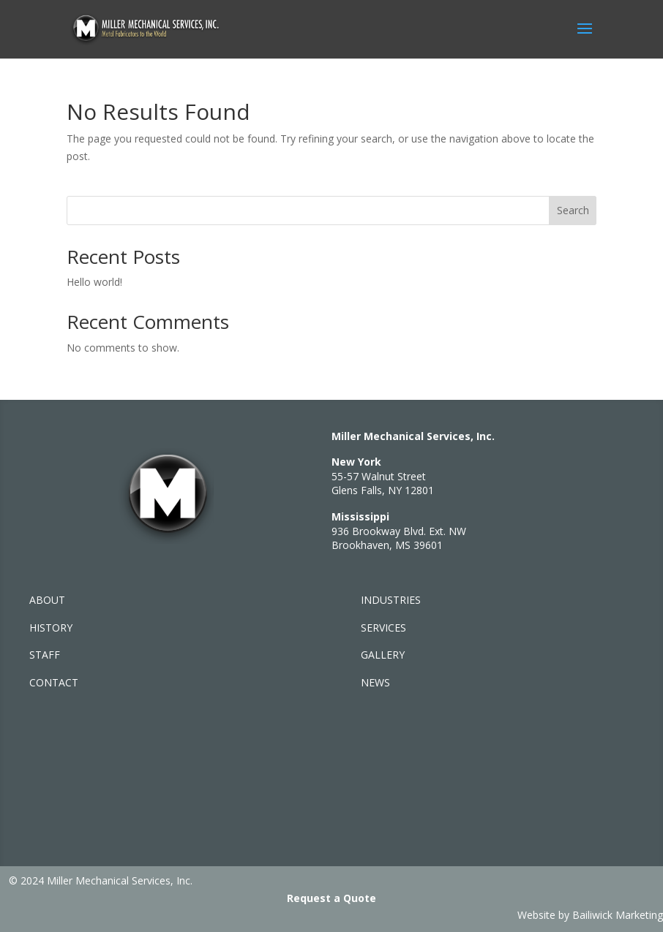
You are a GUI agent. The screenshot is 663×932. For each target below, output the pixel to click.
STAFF (44, 655)
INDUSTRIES (391, 600)
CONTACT (53, 682)
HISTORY (50, 627)
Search (573, 210)
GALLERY (383, 655)
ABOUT (47, 600)
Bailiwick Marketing (617, 915)
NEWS (375, 682)
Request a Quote (331, 898)
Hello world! (94, 282)
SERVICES (383, 627)
